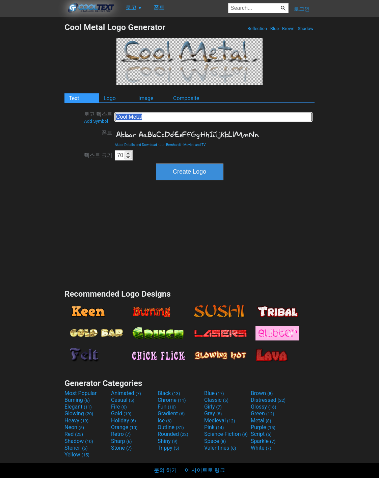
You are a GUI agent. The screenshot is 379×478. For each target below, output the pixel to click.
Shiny (168, 441)
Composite (186, 98)
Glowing (78, 413)
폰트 (107, 132)
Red (73, 434)
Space (215, 441)
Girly (213, 407)
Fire (119, 407)
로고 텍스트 (98, 117)
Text (74, 98)
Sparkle (263, 441)
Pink (214, 427)
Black (169, 393)
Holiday (123, 420)
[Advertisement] (32, 123)
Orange (124, 427)
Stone (121, 448)
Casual (122, 400)
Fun (167, 407)
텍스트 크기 (98, 155)
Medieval (219, 420)
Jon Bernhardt (170, 145)
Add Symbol (96, 121)
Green (262, 413)
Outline (171, 427)
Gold (121, 413)
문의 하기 (165, 470)
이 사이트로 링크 (205, 470)
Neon (74, 427)
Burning (77, 400)
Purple (263, 427)
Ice (164, 420)
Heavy (76, 420)
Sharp (121, 441)
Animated (126, 393)
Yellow (76, 454)
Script (261, 434)
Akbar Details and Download (136, 145)
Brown (288, 28)
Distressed (268, 400)
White (261, 448)
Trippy (168, 448)
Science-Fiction (226, 434)
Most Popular (80, 393)
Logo (110, 98)
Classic (216, 400)
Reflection (257, 28)
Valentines (220, 448)
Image (146, 98)
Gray (213, 413)
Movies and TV (195, 145)
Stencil (75, 448)
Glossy (263, 407)
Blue (274, 28)
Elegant (78, 407)
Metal (261, 420)
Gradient (171, 413)
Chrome (172, 400)
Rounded (173, 434)
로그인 (302, 9)
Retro (121, 434)
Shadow (306, 28)
